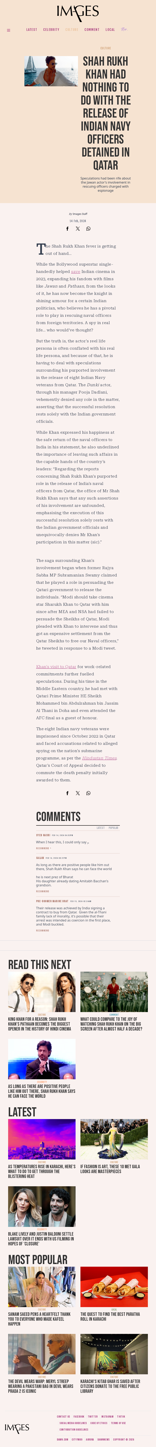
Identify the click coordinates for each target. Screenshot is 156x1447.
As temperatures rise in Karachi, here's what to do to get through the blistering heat (42, 1171)
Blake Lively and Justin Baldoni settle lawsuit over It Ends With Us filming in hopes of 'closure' (41, 1239)
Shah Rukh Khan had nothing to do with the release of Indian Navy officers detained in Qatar (106, 113)
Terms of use (118, 1423)
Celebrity (51, 29)
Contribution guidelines (74, 1429)
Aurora (90, 1439)
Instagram (107, 1416)
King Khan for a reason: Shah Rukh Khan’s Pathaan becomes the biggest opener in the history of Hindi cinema (39, 1024)
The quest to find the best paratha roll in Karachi (110, 1316)
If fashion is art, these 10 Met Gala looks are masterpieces (110, 1169)
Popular (113, 828)
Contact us (63, 1416)
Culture (71, 29)
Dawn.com (62, 1439)
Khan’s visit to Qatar (56, 666)
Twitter (93, 1416)
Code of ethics (98, 1423)
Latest (31, 29)
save (75, 271)
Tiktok (121, 1416)
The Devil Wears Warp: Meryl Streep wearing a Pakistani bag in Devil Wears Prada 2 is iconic (40, 1386)
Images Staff (80, 214)
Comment (92, 29)
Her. (124, 29)
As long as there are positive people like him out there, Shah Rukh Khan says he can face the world (41, 1091)
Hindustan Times (99, 758)
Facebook (79, 1416)
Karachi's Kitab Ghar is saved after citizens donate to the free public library (110, 1386)
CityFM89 (77, 1439)
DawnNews (104, 1439)
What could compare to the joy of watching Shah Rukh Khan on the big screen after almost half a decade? (111, 1024)
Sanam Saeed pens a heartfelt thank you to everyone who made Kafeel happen (39, 1319)
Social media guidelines (73, 1423)
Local (110, 29)
